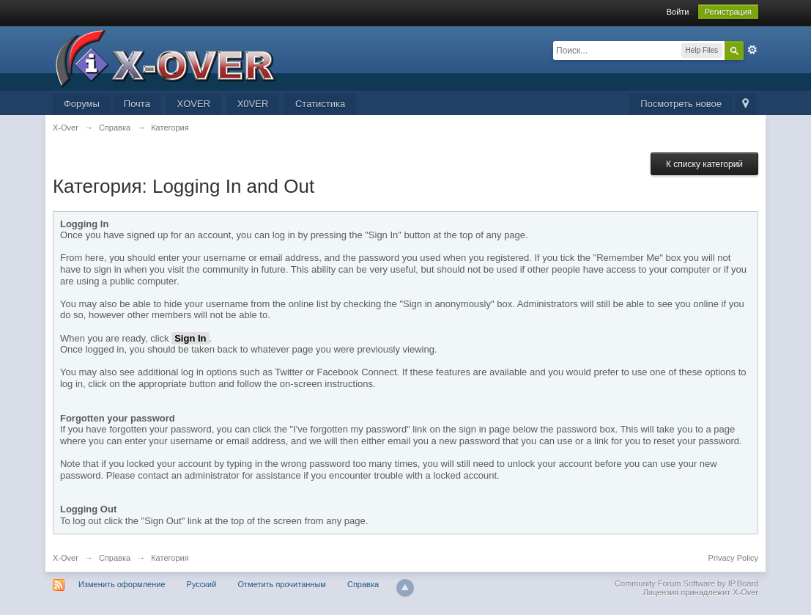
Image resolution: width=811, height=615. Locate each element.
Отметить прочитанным (281, 584)
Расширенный (752, 50)
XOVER (194, 103)
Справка (114, 557)
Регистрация (728, 11)
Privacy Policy (733, 557)
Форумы (82, 103)
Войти (678, 11)
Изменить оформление (122, 584)
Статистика (320, 103)
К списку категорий (704, 164)
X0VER (253, 103)
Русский (202, 584)
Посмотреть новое (681, 103)
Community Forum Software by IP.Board (686, 583)
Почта (137, 103)
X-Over (65, 557)
